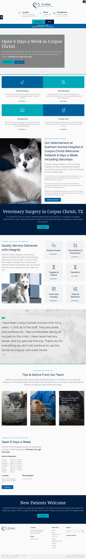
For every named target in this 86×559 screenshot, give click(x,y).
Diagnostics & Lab (57, 541)
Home (53, 530)
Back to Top (15, 557)
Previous (30, 72)
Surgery (54, 539)
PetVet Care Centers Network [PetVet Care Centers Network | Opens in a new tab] (77, 557)
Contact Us (7, 487)
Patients (54, 543)
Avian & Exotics (22, 91)
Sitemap (8, 557)
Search (3, 557)
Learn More (21, 101)
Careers (54, 545)
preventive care (52, 176)
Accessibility (24, 555)
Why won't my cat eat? (12, 406)
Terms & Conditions (14, 555)
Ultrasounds (22, 119)
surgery (62, 176)
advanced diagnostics (73, 176)
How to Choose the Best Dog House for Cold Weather (70, 400)
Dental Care (63, 119)
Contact (54, 548)
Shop (49, 21)
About (53, 532)
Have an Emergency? (62, 14)
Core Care (54, 536)
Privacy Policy (5, 555)
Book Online (38, 21)
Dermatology (63, 91)
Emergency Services (62, 16)
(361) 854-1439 (47, 14)
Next (56, 72)
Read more (6, 422)
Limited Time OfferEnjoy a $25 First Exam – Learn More (42, 26)
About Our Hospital (52, 199)
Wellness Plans (56, 534)
